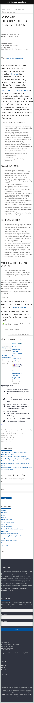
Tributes (3, 538)
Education (4, 513)
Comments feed (5, 672)
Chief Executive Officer (11, 329)
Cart (17, 696)
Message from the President (9, 533)
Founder (3, 517)
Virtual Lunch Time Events (9, 540)
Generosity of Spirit (7, 520)
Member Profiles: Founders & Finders (12, 529)
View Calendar (5, 425)
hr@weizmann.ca (18, 307)
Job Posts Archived (10, 12)
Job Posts (4, 524)
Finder (3, 515)
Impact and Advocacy (7, 522)
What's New (4, 545)
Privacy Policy (23, 694)
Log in (3, 667)
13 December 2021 (19, 9)
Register (3, 665)
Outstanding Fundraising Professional (12, 536)
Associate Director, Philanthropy (20, 334)
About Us (14, 74)
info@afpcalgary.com (7, 648)
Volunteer (4, 543)
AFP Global (4, 588)
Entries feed (4, 670)
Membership (4, 531)
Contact (16, 694)
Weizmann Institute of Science (14, 90)
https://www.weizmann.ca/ (15, 58)
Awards (3, 510)
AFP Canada (12, 588)
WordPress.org (5, 674)
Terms (30, 694)
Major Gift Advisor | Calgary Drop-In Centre (13, 456)
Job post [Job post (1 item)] (3, 555)
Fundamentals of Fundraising (16, 421)
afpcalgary (7, 9)
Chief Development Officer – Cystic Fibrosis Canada (17, 351)
